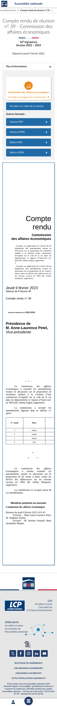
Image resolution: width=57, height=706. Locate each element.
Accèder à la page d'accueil (4, 4)
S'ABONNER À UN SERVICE (28, 673)
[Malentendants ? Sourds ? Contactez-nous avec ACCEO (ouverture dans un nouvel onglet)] (26, 644)
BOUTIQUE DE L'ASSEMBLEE (28, 663)
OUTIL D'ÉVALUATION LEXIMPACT (28, 678)
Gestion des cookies (43, 689)
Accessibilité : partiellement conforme (36, 686)
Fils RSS (30, 689)
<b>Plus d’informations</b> (28, 66)
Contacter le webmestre (15, 689)
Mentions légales (11, 686)
